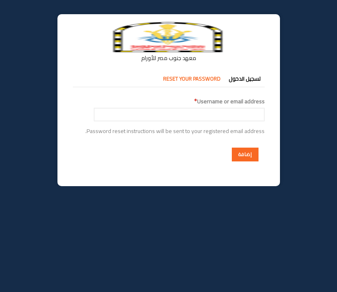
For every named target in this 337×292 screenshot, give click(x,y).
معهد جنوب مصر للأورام (168, 58)
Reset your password (191, 79)
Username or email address (231, 101)
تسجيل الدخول (245, 79)
